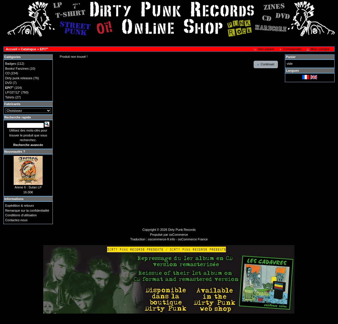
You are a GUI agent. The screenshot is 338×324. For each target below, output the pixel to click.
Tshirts (10, 97)
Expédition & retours (19, 205)
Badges (10, 63)
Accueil (11, 49)
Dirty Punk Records (182, 229)
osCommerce (178, 234)
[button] (264, 49)
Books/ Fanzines (17, 68)
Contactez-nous (16, 220)
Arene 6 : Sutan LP (28, 187)
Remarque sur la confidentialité (27, 210)
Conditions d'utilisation (21, 215)
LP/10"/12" (12, 92)
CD (7, 73)
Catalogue (28, 49)
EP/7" (44, 49)
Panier (291, 57)
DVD (8, 82)
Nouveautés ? (14, 151)
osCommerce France (193, 239)
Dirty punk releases (18, 78)
